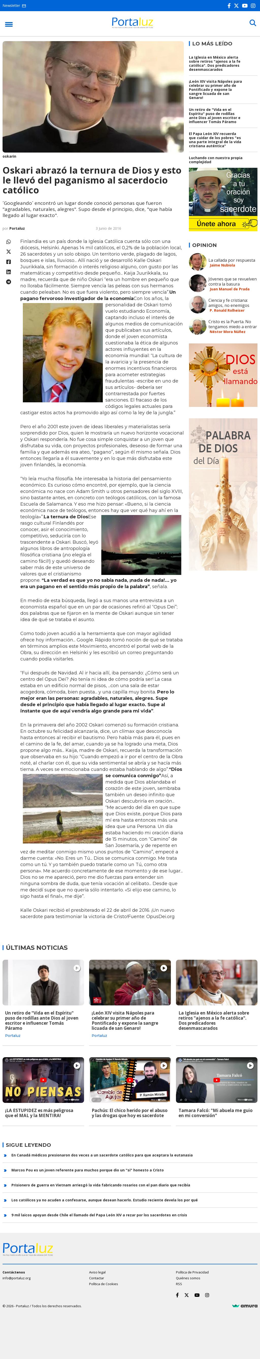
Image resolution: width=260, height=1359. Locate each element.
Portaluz (17, 228)
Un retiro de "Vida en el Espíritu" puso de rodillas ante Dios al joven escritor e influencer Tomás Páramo (214, 115)
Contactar (96, 1277)
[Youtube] (246, 5)
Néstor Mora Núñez (228, 331)
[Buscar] (252, 23)
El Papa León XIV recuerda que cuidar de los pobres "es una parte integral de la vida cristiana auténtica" (215, 139)
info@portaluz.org (16, 1277)
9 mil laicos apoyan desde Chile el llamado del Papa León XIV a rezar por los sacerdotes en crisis (99, 1214)
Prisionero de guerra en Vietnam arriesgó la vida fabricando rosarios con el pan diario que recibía (100, 1184)
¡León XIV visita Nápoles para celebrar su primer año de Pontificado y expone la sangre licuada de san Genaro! (215, 89)
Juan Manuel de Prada (230, 289)
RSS (179, 1283)
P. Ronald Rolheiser (227, 310)
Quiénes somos (188, 1277)
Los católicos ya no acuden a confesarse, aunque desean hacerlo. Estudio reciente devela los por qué (104, 1199)
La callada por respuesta (231, 260)
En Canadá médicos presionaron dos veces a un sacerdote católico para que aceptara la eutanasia (102, 1154)
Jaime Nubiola (222, 265)
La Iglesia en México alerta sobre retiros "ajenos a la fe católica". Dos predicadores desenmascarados (214, 63)
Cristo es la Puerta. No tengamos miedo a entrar (232, 324)
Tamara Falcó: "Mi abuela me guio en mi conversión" (215, 1112)
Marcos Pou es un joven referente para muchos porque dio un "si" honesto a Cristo (87, 1169)
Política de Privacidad (192, 1271)
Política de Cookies (103, 1283)
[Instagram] (254, 5)
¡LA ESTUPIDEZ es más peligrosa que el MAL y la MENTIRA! (39, 1112)
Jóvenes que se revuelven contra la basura (232, 281)
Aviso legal (97, 1271)
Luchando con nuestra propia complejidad (215, 159)
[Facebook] (230, 5)
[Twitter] (237, 5)
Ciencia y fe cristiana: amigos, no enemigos (228, 302)
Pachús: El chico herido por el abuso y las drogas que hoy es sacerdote (130, 1112)
